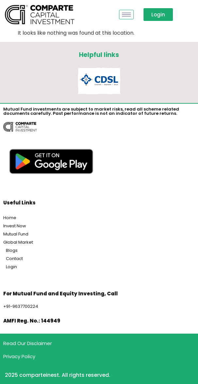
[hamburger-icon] (126, 14)
